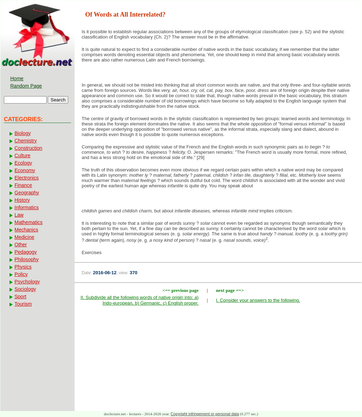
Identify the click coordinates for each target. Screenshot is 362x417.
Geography (26, 192)
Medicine (24, 237)
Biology (22, 133)
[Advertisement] (218, 360)
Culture (22, 155)
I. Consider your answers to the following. (258, 300)
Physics (22, 267)
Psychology (27, 281)
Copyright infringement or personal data (205, 414)
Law (19, 215)
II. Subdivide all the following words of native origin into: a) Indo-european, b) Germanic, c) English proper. (140, 300)
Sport (20, 296)
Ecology (23, 163)
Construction (28, 148)
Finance (23, 185)
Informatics (26, 207)
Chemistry (25, 140)
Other (20, 244)
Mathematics (28, 222)
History (22, 200)
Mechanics (26, 230)
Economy (24, 170)
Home (16, 78)
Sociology (25, 289)
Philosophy (26, 259)
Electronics (26, 178)
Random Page (26, 86)
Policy (21, 274)
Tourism (23, 304)
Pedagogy (25, 252)
